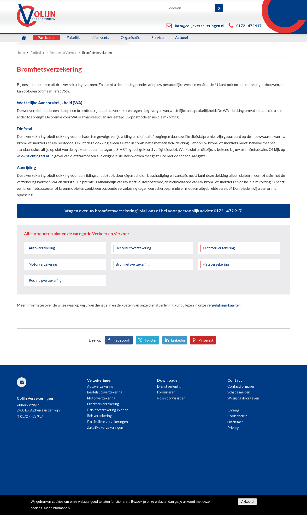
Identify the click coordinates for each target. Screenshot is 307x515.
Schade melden (238, 457)
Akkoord (247, 501)
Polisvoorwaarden (171, 463)
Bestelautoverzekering (133, 313)
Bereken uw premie (40, 93)
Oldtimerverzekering (219, 313)
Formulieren (166, 457)
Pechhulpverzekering (45, 345)
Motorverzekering (43, 329)
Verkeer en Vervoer (63, 117)
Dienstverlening (169, 451)
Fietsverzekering (216, 329)
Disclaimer (235, 487)
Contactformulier (240, 451)
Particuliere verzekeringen (107, 486)
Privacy (233, 492)
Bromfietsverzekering (132, 329)
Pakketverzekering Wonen (107, 475)
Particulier (37, 117)
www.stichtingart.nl (33, 220)
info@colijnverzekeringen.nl (199, 25)
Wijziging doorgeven (243, 463)
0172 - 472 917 (248, 25)
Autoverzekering (42, 313)
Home (21, 117)
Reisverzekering (99, 480)
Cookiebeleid (237, 481)
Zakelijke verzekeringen (105, 492)
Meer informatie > (57, 508)
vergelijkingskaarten (224, 370)
